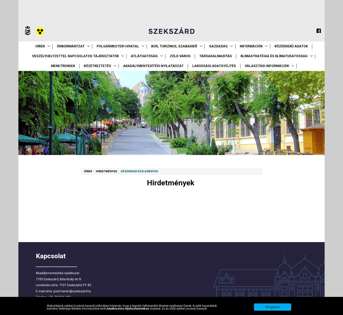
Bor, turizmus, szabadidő (174, 46)
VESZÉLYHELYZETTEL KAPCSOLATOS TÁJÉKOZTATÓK (75, 56)
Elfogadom (273, 308)
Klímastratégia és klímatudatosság (274, 56)
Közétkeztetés (97, 66)
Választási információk (267, 66)
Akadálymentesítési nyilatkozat (153, 66)
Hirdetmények (106, 171)
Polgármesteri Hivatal (118, 46)
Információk (251, 46)
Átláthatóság (144, 56)
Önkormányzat (71, 46)
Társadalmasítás (215, 56)
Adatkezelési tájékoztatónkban (128, 310)
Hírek (40, 46)
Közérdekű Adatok (291, 46)
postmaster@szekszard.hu (72, 291)
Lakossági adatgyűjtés (214, 66)
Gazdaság (218, 46)
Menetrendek (63, 66)
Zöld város (180, 56)
